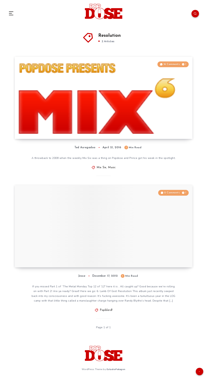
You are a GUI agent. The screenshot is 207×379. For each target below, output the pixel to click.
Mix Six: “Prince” (39, 128)
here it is (112, 286)
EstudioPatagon (116, 369)
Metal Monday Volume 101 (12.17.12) (56, 256)
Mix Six (101, 167)
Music (112, 167)
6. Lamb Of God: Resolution (115, 291)
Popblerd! (106, 310)
